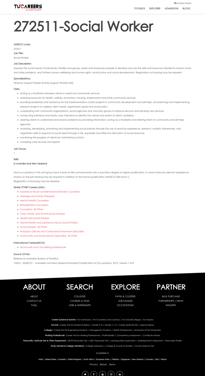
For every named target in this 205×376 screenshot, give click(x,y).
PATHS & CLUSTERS (125, 296)
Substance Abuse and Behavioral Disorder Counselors (50, 191)
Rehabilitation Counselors (34, 205)
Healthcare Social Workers (34, 218)
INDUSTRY (171, 305)
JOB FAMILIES (125, 300)
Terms (112, 364)
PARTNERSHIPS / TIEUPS (171, 300)
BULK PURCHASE (171, 296)
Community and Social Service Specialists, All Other (48, 235)
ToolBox (139, 8)
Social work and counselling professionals (43, 247)
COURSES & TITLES (79, 300)
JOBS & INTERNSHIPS (80, 305)
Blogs (186, 8)
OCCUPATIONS (125, 305)
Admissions (171, 8)
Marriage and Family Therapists (37, 196)
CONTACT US (34, 300)
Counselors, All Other (31, 209)
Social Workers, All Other (33, 227)
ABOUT (34, 296)
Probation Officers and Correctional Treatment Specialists (52, 231)
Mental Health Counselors (34, 200)
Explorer (154, 8)
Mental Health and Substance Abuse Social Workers (49, 222)
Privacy (94, 364)
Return (103, 364)
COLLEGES (80, 296)
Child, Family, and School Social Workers (42, 213)
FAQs (34, 305)
